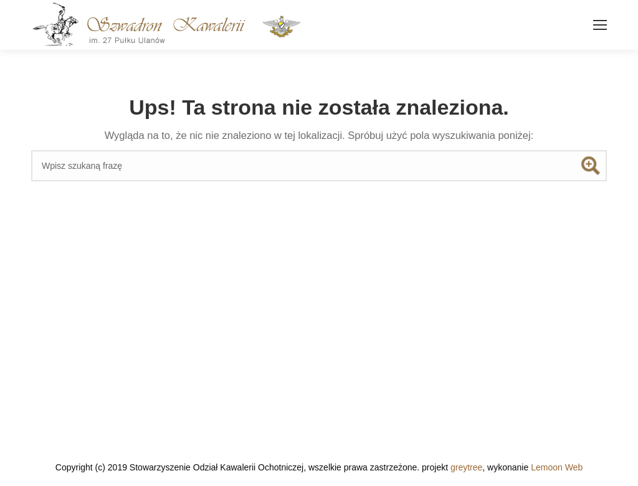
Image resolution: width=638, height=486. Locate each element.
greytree (466, 467)
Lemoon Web (557, 467)
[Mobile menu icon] (600, 25)
